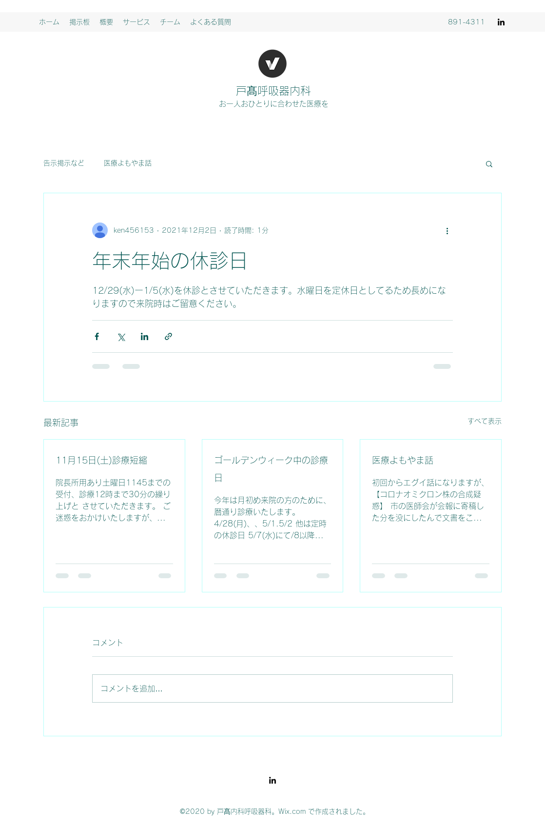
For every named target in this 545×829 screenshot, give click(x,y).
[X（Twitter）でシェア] (120, 336)
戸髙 (246, 90)
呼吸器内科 (284, 90)
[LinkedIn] (501, 22)
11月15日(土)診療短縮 (101, 460)
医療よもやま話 (128, 163)
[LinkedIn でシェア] (144, 336)
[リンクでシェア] (168, 336)
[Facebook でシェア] (96, 336)
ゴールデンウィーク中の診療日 (271, 469)
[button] (489, 163)
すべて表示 (484, 421)
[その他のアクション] (447, 230)
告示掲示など (63, 163)
